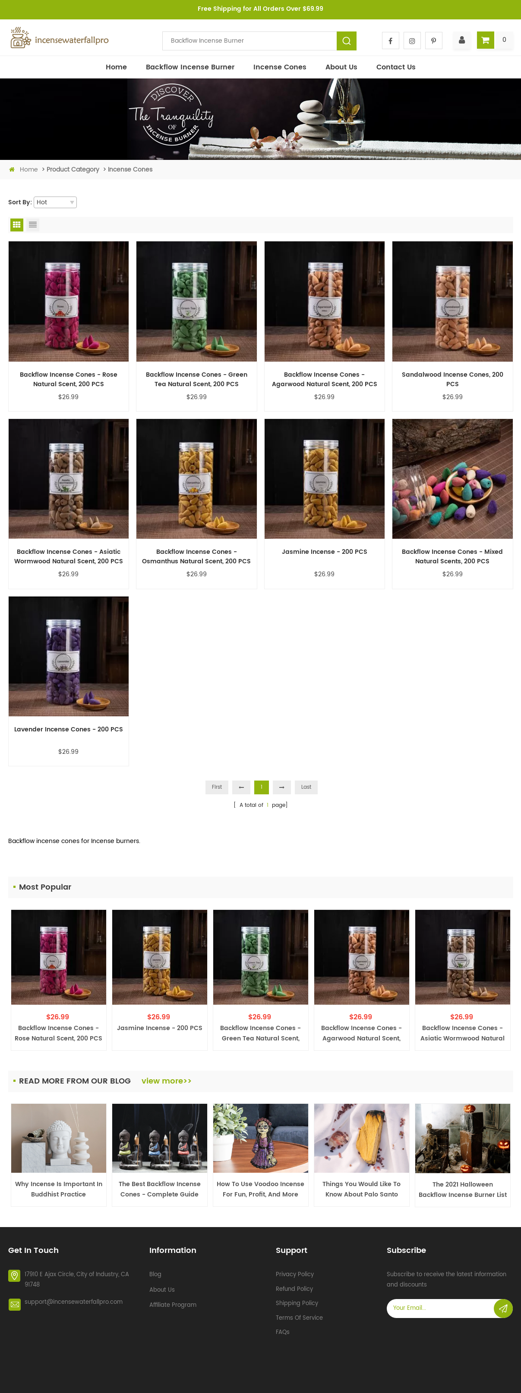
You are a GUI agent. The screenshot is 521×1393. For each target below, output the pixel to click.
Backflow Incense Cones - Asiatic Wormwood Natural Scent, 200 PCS (68, 556)
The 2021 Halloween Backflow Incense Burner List (463, 1190)
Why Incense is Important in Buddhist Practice (58, 1189)
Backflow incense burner (190, 67)
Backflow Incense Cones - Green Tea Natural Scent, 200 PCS (196, 379)
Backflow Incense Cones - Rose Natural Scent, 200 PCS (68, 379)
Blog (155, 1270)
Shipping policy (297, 1299)
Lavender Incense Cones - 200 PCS (68, 729)
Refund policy (294, 1285)
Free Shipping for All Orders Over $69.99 (260, 9)
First (217, 787)
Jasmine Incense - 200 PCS (324, 552)
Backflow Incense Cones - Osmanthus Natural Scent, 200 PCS (196, 556)
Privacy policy (295, 1270)
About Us (341, 67)
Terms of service (299, 1313)
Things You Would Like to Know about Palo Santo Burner (361, 1189)
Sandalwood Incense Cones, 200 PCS (452, 379)
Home (116, 67)
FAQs (283, 1328)
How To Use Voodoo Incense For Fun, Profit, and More (260, 1189)
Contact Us (396, 67)
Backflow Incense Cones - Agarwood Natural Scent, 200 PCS (324, 379)
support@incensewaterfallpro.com (74, 1298)
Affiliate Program (172, 1301)
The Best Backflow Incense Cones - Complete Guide (160, 1189)
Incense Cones (279, 67)
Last (306, 787)
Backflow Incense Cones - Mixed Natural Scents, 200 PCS (452, 556)
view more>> (167, 1081)
